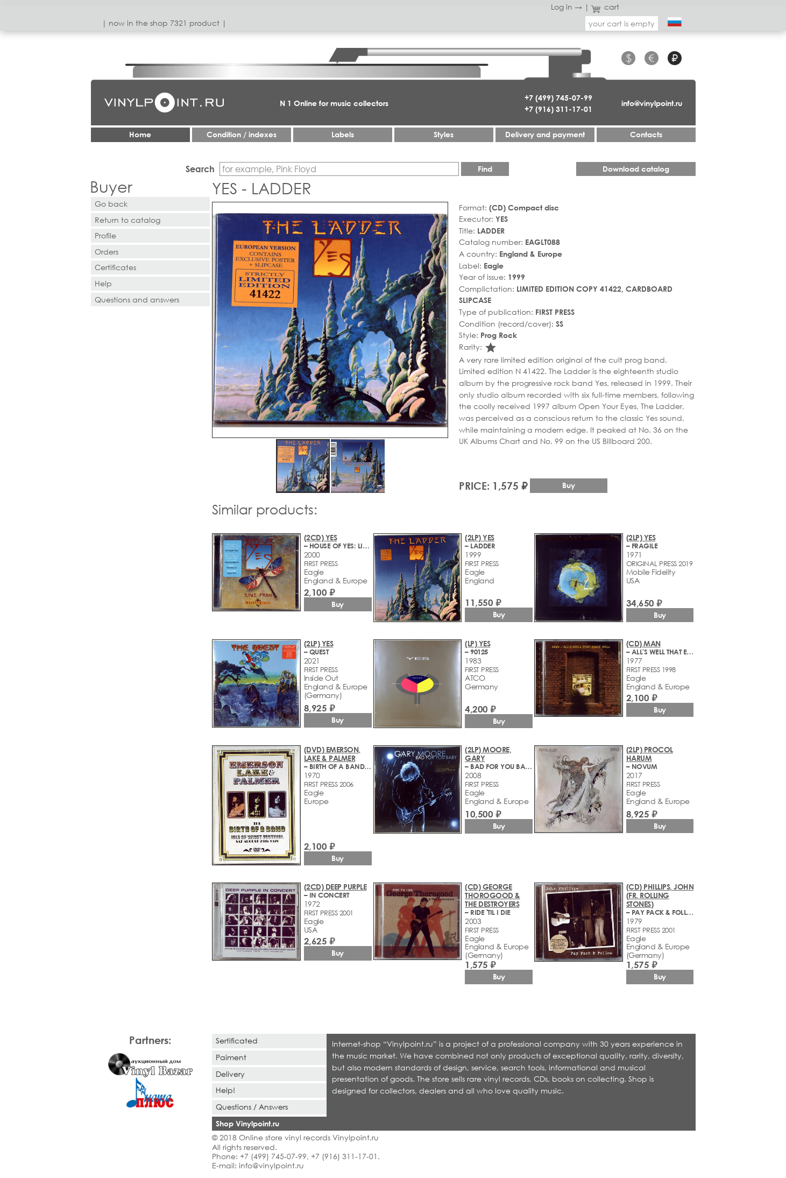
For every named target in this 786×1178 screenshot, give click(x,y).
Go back (111, 203)
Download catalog (636, 168)
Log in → (566, 6)
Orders (106, 251)
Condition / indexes (242, 134)
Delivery (230, 1073)
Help (103, 283)
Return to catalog (127, 219)
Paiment (231, 1057)
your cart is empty (622, 23)
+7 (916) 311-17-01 (558, 109)
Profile (105, 235)
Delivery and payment (545, 134)
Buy (568, 485)
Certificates (115, 267)
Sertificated (237, 1040)
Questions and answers (137, 299)
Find (485, 168)
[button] (438, 212)
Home (140, 134)
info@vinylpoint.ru (651, 103)
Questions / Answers (252, 1106)
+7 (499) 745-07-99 (558, 97)
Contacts (646, 134)
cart (605, 6)
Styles (444, 134)
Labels (342, 134)
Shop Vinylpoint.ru (247, 1123)
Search (200, 169)
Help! (225, 1090)
